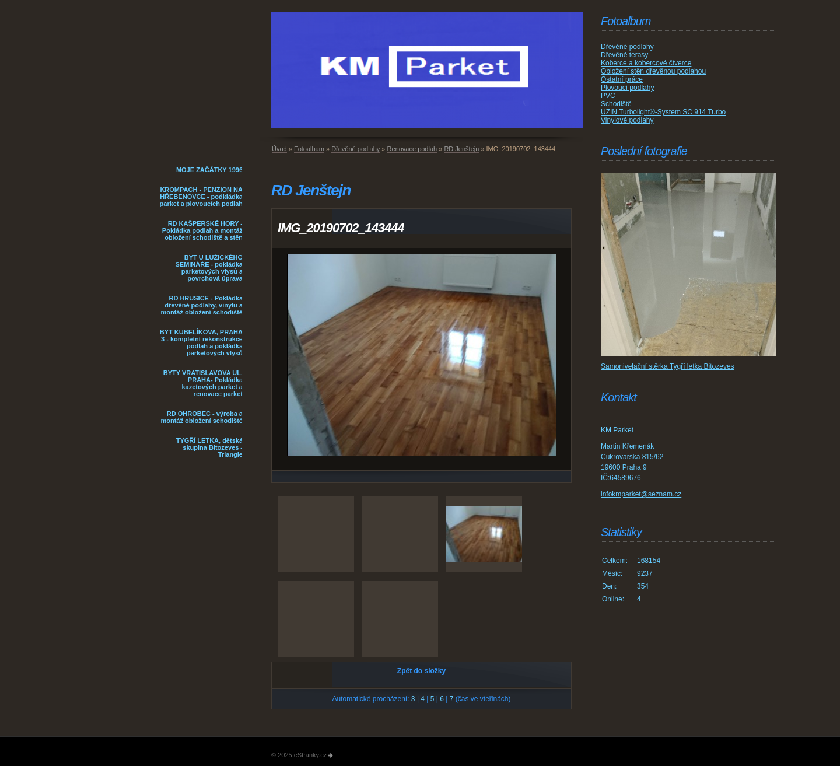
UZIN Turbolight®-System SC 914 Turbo (663, 112)
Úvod (279, 148)
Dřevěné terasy (624, 55)
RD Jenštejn (461, 148)
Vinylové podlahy (627, 120)
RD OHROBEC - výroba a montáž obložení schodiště (201, 417)
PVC (608, 96)
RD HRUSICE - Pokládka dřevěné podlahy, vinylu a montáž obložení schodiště (201, 305)
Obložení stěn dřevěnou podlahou (653, 71)
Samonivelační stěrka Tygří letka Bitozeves (667, 366)
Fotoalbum (309, 148)
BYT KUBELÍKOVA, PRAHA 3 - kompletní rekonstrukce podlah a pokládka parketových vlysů (201, 342)
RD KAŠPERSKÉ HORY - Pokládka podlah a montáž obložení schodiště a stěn (202, 230)
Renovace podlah (412, 148)
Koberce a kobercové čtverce (646, 63)
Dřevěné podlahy (355, 148)
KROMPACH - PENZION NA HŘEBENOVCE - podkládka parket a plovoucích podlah (201, 196)
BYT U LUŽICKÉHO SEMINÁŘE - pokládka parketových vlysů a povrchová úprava (209, 268)
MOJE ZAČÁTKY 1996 (209, 169)
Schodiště (616, 104)
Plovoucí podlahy (627, 87)
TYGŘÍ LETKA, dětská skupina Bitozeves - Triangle (209, 447)
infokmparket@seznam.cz (641, 494)
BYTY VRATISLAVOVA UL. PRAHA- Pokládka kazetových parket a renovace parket (203, 383)
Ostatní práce (622, 79)
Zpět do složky (421, 671)
